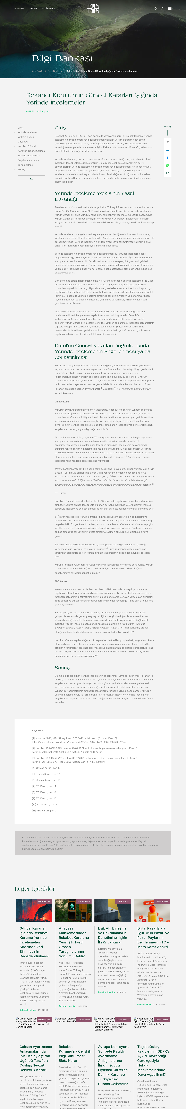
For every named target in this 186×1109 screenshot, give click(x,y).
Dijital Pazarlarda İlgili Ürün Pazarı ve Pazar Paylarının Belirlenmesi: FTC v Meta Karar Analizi (153, 937)
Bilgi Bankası (48, 8)
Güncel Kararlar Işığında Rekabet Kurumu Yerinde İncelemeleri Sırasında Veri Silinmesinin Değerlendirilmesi (34, 942)
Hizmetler (20, 8)
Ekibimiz (33, 8)
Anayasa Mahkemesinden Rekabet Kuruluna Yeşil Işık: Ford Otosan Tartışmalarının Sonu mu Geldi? (74, 942)
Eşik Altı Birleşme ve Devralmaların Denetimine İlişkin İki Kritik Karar (112, 935)
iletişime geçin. (125, 1040)
